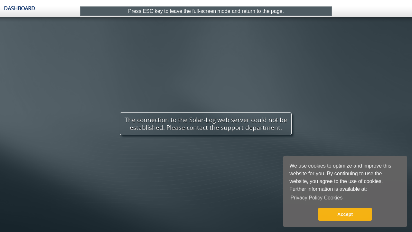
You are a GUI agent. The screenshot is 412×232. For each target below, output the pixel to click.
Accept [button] (345, 214)
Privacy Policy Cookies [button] (316, 197)
